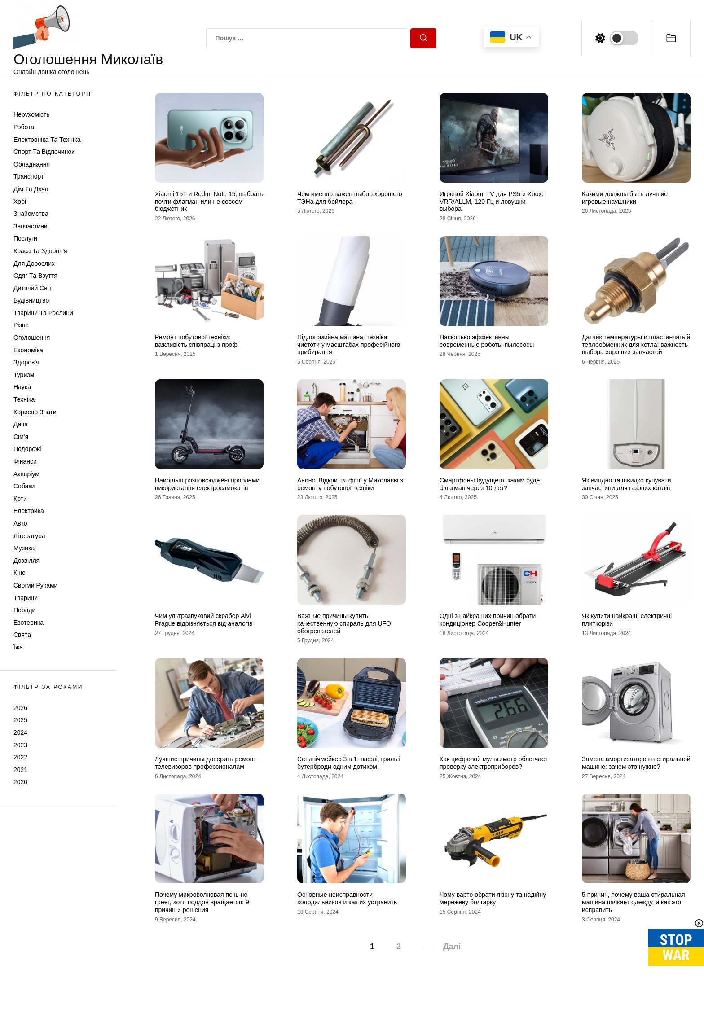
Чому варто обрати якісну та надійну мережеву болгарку (493, 898)
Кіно (19, 572)
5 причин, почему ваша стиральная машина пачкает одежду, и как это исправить (633, 902)
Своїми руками (35, 585)
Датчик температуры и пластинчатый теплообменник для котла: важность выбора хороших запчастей (636, 344)
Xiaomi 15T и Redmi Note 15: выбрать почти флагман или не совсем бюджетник (209, 201)
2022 (20, 757)
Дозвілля (26, 560)
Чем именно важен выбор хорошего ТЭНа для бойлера (349, 197)
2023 (20, 745)
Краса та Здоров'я (40, 250)
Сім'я (20, 436)
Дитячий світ (32, 288)
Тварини (25, 597)
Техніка (24, 399)
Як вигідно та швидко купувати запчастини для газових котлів (626, 484)
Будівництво (31, 300)
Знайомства (30, 213)
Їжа (18, 647)
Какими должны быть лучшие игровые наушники (625, 197)
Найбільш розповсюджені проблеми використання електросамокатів (207, 484)
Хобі (19, 201)
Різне (21, 325)
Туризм (23, 374)
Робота (23, 127)
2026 (20, 707)
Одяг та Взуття (35, 275)
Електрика (28, 510)
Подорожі (27, 448)
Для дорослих (34, 263)
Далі (452, 946)
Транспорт (28, 176)
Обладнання (31, 164)
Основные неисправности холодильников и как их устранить (347, 898)
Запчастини (30, 226)
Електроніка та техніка (46, 139)
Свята (22, 634)
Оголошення (31, 337)
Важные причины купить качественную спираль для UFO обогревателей (344, 623)
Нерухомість (31, 114)
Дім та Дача (30, 189)
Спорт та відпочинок (43, 151)
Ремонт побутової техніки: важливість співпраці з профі (197, 340)
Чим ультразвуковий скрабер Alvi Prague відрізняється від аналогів (203, 619)
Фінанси (25, 461)
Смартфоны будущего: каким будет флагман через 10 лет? (491, 484)
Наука (22, 386)
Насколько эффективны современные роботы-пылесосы (487, 340)
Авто (20, 523)
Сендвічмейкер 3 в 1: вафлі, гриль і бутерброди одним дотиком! (348, 762)
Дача (20, 424)
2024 (20, 732)
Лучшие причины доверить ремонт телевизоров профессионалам (205, 762)
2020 (20, 781)
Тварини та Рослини (43, 312)
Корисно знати (35, 412)
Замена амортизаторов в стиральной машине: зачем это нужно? (636, 762)
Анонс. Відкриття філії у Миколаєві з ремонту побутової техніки (350, 484)
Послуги (25, 238)
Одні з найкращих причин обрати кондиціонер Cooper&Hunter (488, 619)
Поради (24, 610)
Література (29, 535)
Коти (20, 498)
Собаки (24, 486)
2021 (20, 769)
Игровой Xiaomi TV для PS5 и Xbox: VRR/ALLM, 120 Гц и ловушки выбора (491, 201)
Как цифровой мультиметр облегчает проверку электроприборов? (494, 762)
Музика (24, 548)
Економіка (28, 350)
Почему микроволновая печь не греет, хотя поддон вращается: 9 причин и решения (202, 902)
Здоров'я (26, 362)
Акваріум (26, 474)
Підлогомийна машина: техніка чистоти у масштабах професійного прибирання (348, 344)
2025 (20, 720)
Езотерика (28, 622)
